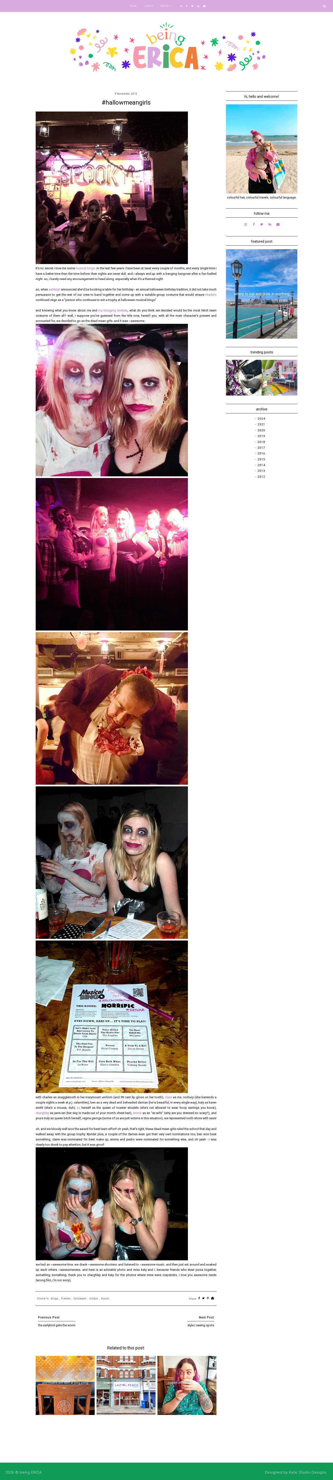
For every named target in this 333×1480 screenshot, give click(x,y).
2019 (261, 436)
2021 (261, 424)
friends (66, 1298)
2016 (261, 453)
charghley (43, 1113)
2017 (261, 447)
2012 (261, 476)
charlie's (210, 294)
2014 (261, 465)
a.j (78, 1107)
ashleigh (55, 289)
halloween (80, 1298)
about (149, 6)
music (105, 1298)
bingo (54, 1298)
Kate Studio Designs (307, 1472)
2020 (261, 430)
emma (137, 1113)
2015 (261, 459)
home (133, 6)
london (93, 1298)
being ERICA (31, 1472)
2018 (261, 442)
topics (164, 6)
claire (169, 1097)
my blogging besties (112, 310)
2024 (261, 418)
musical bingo (85, 268)
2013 (261, 471)
